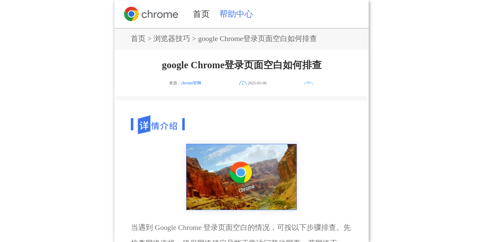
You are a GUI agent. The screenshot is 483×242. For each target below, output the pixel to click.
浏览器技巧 (171, 39)
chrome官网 (191, 83)
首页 (201, 13)
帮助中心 (236, 13)
